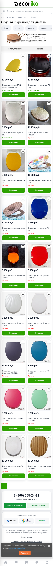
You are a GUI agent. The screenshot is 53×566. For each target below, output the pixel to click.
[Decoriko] (26, 4)
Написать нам (38, 505)
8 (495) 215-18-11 (30, 499)
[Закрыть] (49, 546)
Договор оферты (26, 537)
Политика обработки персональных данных (26, 541)
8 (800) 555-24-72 (26, 495)
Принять (24, 553)
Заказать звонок (15, 505)
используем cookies (17, 548)
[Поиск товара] (26, 11)
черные (18, 28)
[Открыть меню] (4, 4)
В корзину (13, 95)
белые (6, 28)
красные (31, 28)
